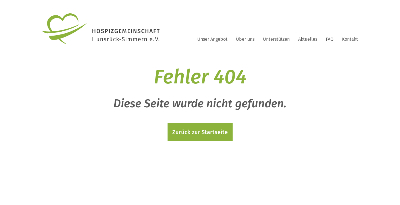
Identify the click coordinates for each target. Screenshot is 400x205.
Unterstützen (276, 39)
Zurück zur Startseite (200, 132)
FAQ (329, 39)
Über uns (245, 39)
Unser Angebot (212, 39)
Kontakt (350, 39)
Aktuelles (307, 39)
